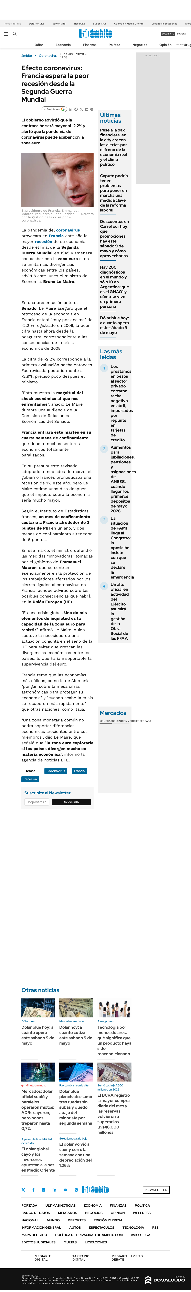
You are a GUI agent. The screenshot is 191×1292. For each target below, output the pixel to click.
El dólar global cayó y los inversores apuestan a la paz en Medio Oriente (38, 1159)
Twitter (23, 1190)
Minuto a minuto (35, 1085)
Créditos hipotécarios (164, 23)
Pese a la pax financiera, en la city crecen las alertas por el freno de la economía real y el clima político (113, 147)
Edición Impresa (108, 1220)
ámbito (26, 55)
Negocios (139, 45)
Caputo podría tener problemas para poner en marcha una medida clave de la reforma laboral (114, 193)
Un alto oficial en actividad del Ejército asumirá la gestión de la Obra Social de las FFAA (120, 611)
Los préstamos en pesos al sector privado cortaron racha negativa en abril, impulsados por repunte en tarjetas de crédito (122, 403)
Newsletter (181, 44)
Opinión (165, 45)
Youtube (65, 1190)
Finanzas (89, 45)
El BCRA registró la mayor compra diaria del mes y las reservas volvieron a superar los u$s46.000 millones (113, 1114)
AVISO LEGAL (141, 1235)
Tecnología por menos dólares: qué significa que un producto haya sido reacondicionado (114, 1040)
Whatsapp (76, 1190)
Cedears (145, 721)
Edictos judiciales (38, 1242)
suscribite (168, 34)
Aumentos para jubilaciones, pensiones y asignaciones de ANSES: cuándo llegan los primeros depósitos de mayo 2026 (123, 479)
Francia (56, 235)
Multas (70, 1242)
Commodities (130, 721)
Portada (29, 1205)
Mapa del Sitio (34, 1235)
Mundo (53, 1220)
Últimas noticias (60, 1205)
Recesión (30, 779)
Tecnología (133, 1227)
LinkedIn (54, 1190)
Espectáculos (101, 1227)
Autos (75, 1227)
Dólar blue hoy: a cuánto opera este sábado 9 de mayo (114, 325)
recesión (43, 241)
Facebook (33, 1190)
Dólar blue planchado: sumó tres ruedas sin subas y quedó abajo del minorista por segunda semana (75, 1107)
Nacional (30, 1220)
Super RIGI (99, 23)
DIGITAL (43, 1257)
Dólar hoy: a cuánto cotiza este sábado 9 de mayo (75, 1035)
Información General (41, 1227)
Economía (63, 45)
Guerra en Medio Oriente (129, 23)
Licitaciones (96, 1242)
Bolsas (117, 721)
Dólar (39, 45)
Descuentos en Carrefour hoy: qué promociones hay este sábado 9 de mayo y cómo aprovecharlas (114, 238)
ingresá (181, 34)
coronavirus (68, 230)
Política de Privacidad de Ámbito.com (89, 1235)
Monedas (106, 721)
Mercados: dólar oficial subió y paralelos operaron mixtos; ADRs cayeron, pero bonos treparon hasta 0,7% (37, 1110)
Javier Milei (59, 23)
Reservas (79, 23)
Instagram (43, 1190)
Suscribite (71, 801)
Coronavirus (48, 55)
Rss (155, 1227)
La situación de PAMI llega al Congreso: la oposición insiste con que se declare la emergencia (122, 548)
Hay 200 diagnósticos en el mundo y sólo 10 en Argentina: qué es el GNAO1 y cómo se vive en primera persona (114, 287)
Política (114, 45)
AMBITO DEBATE (127, 1257)
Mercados (67, 1213)
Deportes (77, 1220)
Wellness (142, 1213)
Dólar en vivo (36, 23)
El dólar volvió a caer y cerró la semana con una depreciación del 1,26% (75, 1155)
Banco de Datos (35, 1213)
